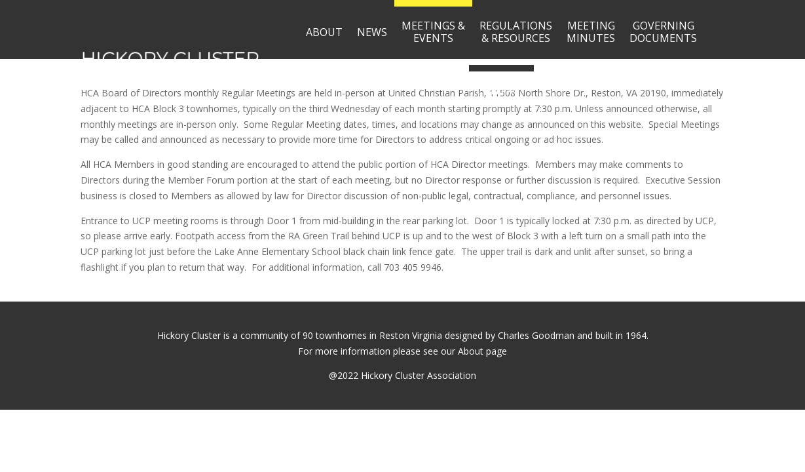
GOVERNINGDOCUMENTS (663, 31)
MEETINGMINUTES (591, 31)
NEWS (372, 32)
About (470, 351)
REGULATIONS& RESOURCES (515, 31)
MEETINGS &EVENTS (433, 31)
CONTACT (501, 90)
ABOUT (324, 32)
